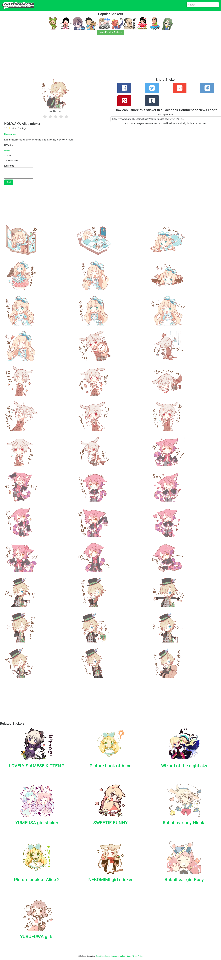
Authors (123, 956)
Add (9, 182)
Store (129, 956)
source (7, 151)
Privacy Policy (137, 956)
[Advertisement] (84, 58)
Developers (105, 956)
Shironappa (10, 134)
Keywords (115, 956)
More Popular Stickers (111, 32)
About (98, 956)
